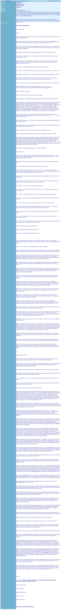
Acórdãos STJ (8, 0)
